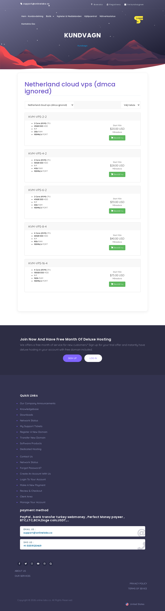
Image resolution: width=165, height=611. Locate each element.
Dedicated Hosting (30, 449)
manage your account (32, 502)
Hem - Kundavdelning (32, 16)
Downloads (26, 414)
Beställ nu (117, 137)
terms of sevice (137, 588)
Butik (50, 16)
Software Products (31, 443)
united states (135, 604)
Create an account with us (35, 473)
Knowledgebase (29, 409)
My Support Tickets (31, 426)
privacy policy (138, 583)
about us (20, 570)
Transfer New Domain (32, 437)
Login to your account (33, 479)
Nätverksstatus (107, 16)
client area (26, 496)
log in (93, 358)
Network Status (29, 420)
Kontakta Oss (28, 24)
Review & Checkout (31, 490)
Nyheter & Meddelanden (69, 16)
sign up (72, 358)
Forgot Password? (30, 468)
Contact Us (26, 456)
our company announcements (37, 403)
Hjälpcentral (90, 16)
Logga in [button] (139, 20)
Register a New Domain (33, 431)
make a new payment (32, 485)
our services (22, 575)
